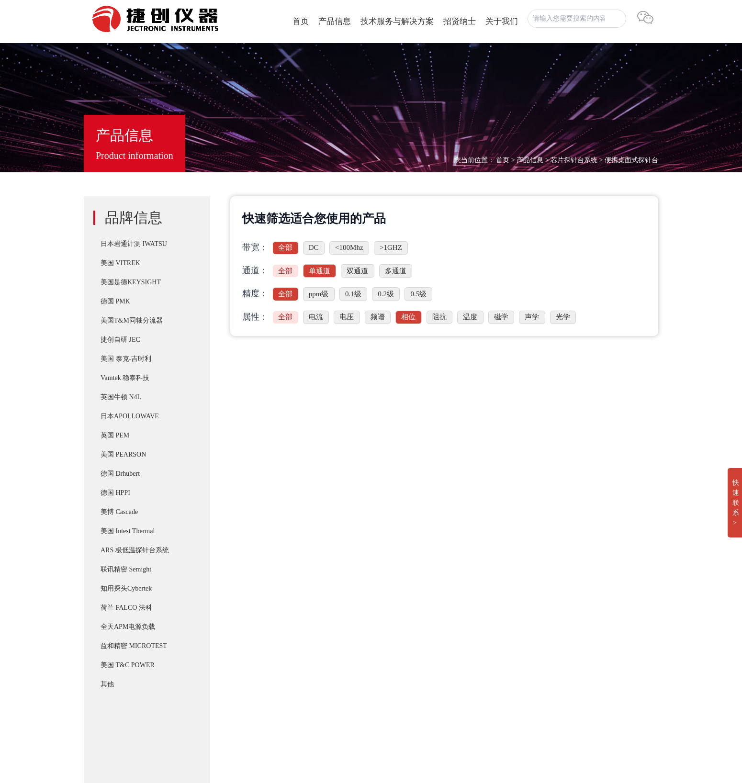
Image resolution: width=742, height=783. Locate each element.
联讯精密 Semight (126, 569)
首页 (300, 21)
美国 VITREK (120, 263)
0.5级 (418, 294)
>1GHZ (391, 247)
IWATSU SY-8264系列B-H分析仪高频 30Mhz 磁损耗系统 (401, 678)
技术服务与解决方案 (397, 21)
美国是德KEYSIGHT (131, 282)
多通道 (395, 271)
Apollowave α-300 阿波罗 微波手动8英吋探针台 (387, 716)
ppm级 (319, 294)
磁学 (501, 317)
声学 (532, 317)
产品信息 (334, 21)
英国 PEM (115, 435)
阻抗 (439, 317)
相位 (408, 317)
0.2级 (386, 294)
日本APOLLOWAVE (130, 416)
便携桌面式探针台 (631, 160)
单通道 (319, 271)
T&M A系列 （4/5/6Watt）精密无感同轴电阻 (383, 639)
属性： (255, 317)
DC (314, 247)
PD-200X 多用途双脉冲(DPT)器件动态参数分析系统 (395, 620)
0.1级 (353, 294)
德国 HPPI (115, 492)
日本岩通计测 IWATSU (134, 243)
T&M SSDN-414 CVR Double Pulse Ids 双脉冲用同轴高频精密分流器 (420, 601)
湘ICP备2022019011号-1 (123, 718)
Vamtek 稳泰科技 (125, 377)
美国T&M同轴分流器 (132, 320)
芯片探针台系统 (574, 160)
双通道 (357, 271)
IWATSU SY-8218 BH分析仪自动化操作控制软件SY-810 (400, 582)
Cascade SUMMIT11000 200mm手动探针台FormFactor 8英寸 (406, 697)
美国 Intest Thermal (128, 531)
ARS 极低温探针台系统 (135, 550)
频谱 (378, 317)
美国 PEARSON (123, 454)
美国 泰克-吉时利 (126, 358)
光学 (563, 317)
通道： (255, 270)
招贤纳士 (459, 21)
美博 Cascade (119, 511)
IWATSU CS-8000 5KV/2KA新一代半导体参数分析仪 (396, 658)
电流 (316, 317)
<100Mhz (349, 247)
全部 (285, 247)
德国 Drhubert (120, 473)
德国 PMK (115, 301)
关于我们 (501, 21)
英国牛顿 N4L (121, 397)
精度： (255, 293)
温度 (470, 317)
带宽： (255, 247)
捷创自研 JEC (120, 339)
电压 (346, 317)
